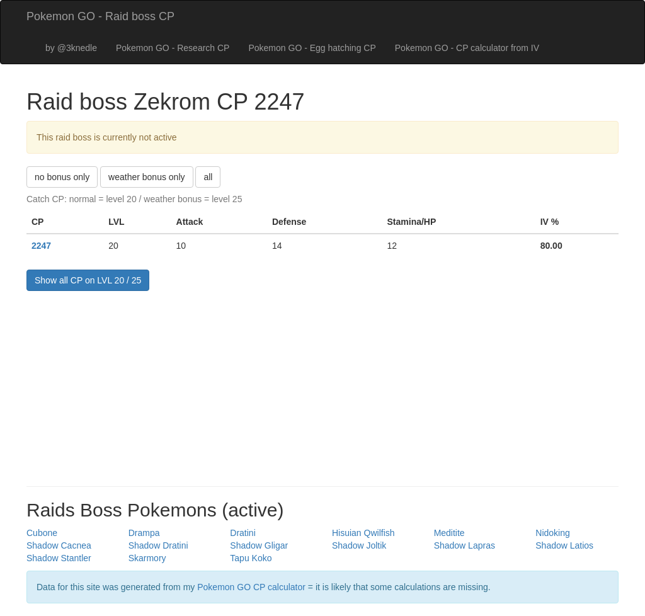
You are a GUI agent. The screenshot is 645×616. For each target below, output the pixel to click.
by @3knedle (71, 48)
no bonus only (62, 177)
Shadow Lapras (464, 545)
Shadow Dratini (158, 545)
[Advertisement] (322, 385)
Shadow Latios (564, 545)
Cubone (41, 533)
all (207, 177)
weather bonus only (146, 177)
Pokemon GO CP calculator (251, 587)
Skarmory (147, 558)
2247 (41, 246)
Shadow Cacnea (58, 545)
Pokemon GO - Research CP (173, 48)
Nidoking (552, 533)
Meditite (449, 533)
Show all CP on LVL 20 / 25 (88, 280)
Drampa (144, 533)
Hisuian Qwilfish (363, 533)
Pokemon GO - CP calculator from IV (467, 48)
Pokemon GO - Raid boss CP (100, 16)
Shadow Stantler (58, 558)
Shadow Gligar (259, 545)
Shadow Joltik (359, 545)
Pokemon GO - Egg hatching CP (311, 48)
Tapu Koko (250, 558)
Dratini (242, 533)
